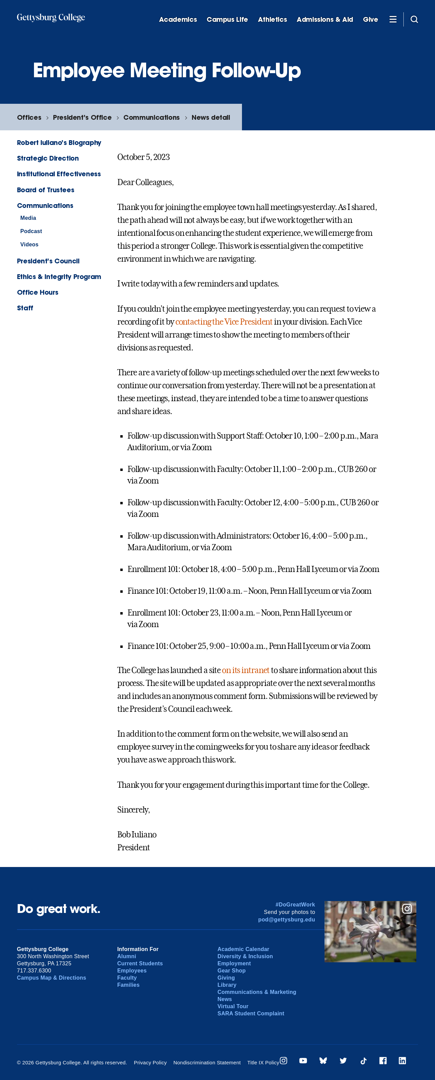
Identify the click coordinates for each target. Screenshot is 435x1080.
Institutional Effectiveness (59, 173)
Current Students (140, 963)
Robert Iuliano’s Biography (59, 142)
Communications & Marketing (257, 992)
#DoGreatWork (295, 904)
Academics (178, 19)
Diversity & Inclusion (245, 956)
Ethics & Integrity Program (59, 276)
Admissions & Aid (325, 19)
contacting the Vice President (224, 322)
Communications (151, 117)
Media (28, 218)
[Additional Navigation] (393, 19)
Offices (29, 117)
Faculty (127, 978)
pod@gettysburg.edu (286, 919)
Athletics (272, 19)
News (225, 999)
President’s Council (48, 260)
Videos (29, 244)
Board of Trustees (45, 189)
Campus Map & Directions (51, 978)
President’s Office (82, 117)
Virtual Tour (233, 1006)
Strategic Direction (48, 158)
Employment (234, 963)
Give (370, 19)
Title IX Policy (263, 1062)
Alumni (126, 956)
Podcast (31, 231)
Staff (25, 307)
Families (128, 985)
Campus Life (227, 19)
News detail (211, 117)
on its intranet (245, 670)
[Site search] (414, 19)
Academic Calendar (243, 949)
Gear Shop (232, 970)
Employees (132, 970)
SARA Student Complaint (251, 1013)
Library (227, 985)
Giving (226, 978)
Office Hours (37, 292)
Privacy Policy (150, 1062)
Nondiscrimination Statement (207, 1062)
